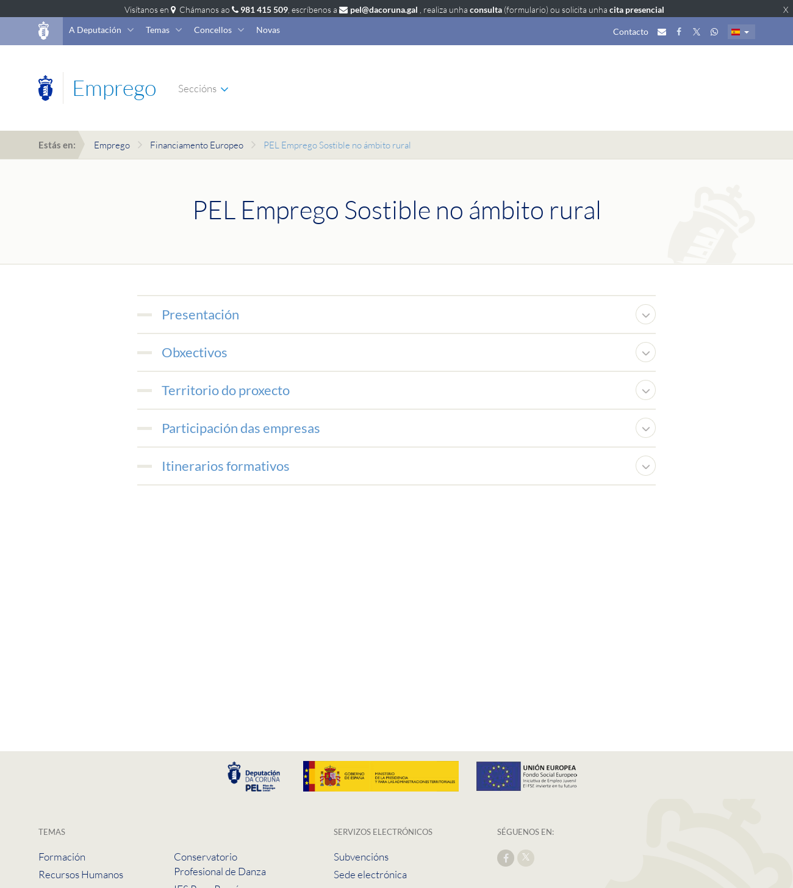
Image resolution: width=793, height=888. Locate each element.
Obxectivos (195, 352)
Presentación (200, 314)
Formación (61, 856)
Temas (158, 29)
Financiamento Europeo (196, 145)
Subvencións (361, 856)
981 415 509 (264, 9)
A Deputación (95, 29)
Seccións (197, 88)
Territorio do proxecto (226, 390)
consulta (486, 9)
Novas (268, 29)
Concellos (213, 29)
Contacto (630, 31)
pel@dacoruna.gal (384, 9)
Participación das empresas (241, 428)
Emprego (112, 145)
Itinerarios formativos (226, 465)
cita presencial (636, 9)
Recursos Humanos (80, 874)
